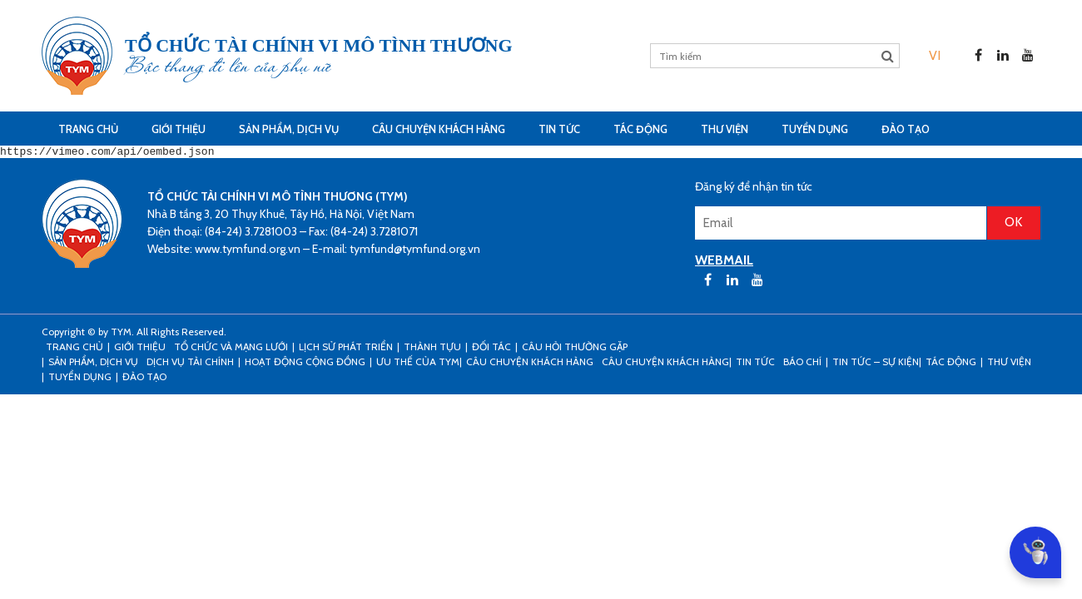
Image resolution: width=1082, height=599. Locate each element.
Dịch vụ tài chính (190, 364)
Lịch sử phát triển (346, 349)
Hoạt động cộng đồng (305, 364)
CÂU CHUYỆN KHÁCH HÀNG (438, 129)
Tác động (640, 129)
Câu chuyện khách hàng (665, 364)
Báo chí (802, 364)
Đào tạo (905, 129)
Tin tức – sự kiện (875, 364)
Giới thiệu (178, 129)
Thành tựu (432, 349)
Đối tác (491, 349)
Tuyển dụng (815, 129)
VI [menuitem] (935, 55)
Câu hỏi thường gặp (575, 349)
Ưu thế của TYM (417, 364)
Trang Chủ (88, 129)
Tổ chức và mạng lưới (231, 349)
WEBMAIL (724, 262)
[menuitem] (935, 55)
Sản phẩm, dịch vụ (289, 129)
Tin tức (559, 129)
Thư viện (724, 129)
